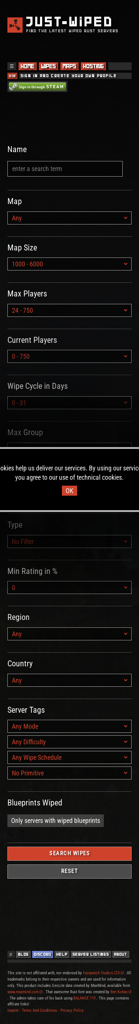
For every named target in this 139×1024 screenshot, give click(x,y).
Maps (69, 66)
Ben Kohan (120, 991)
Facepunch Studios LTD (103, 973)
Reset (69, 871)
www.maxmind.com (24, 991)
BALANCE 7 (84, 998)
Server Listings (91, 954)
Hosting (93, 66)
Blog (23, 954)
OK (69, 491)
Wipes (48, 66)
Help (61, 954)
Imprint (13, 1010)
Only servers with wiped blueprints (55, 820)
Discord (42, 954)
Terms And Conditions (39, 1010)
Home (27, 66)
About (120, 954)
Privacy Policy (72, 1010)
